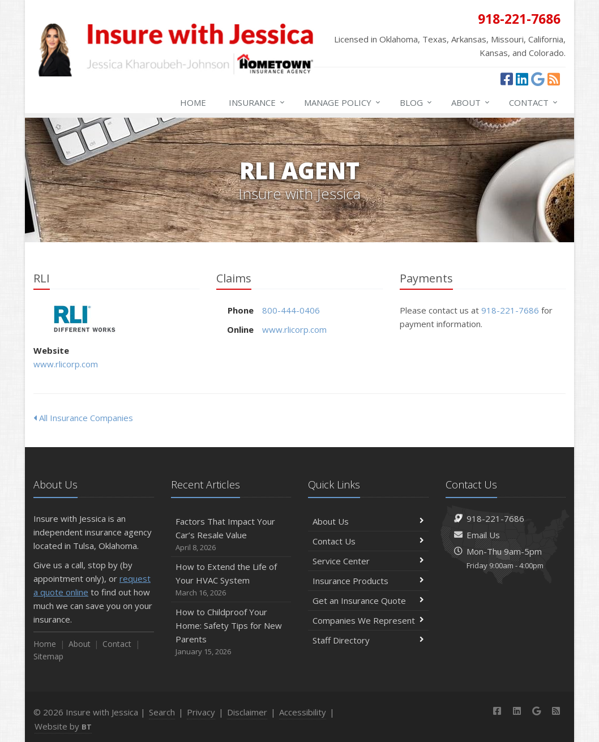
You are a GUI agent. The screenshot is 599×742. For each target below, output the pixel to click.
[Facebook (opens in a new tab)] (506, 78)
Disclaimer (247, 712)
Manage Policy (343, 102)
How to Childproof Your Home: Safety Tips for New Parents (231, 632)
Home (193, 102)
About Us (368, 521)
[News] (553, 78)
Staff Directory (368, 640)
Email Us (483, 535)
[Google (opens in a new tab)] (538, 78)
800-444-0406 (291, 310)
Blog (416, 102)
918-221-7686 (510, 310)
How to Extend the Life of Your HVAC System (231, 580)
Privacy (201, 712)
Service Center (368, 561)
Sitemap (48, 656)
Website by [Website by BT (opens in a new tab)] (63, 726)
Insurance (257, 102)
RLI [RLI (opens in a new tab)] (84, 318)
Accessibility (302, 712)
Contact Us (368, 541)
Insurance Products (368, 580)
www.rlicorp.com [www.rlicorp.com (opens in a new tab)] (65, 364)
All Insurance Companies (83, 417)
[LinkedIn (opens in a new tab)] (522, 78)
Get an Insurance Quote (368, 600)
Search (162, 712)
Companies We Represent (368, 620)
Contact (534, 102)
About (471, 102)
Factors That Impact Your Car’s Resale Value (231, 535)
